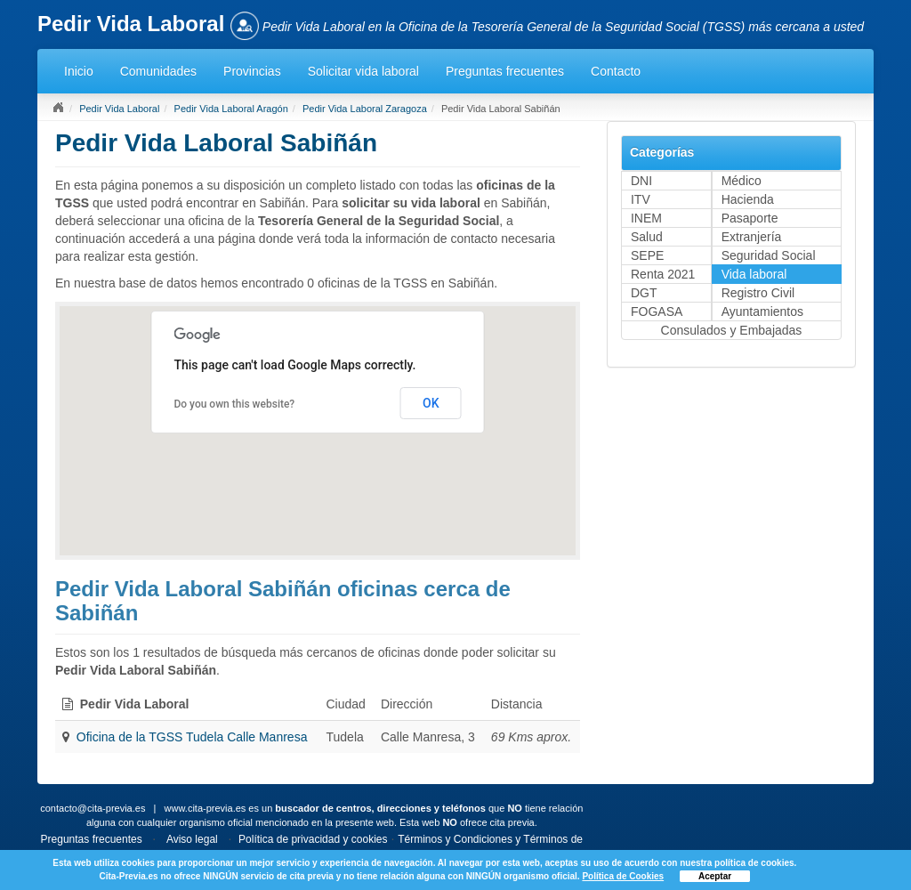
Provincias (252, 71)
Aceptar (714, 876)
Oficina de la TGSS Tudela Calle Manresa (192, 737)
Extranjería (752, 237)
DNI (641, 181)
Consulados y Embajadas (731, 330)
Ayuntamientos (762, 311)
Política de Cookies (623, 876)
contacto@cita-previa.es (92, 808)
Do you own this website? (233, 404)
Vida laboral (754, 274)
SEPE (647, 255)
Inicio (78, 71)
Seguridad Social (769, 255)
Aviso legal (192, 839)
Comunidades (158, 71)
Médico (742, 181)
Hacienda (748, 199)
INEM (646, 218)
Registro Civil (758, 293)
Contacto (616, 71)
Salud (647, 237)
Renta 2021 (663, 274)
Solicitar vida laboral (363, 71)
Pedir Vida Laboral (119, 108)
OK (431, 403)
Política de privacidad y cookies (312, 839)
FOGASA (656, 311)
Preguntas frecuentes (505, 71)
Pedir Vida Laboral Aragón (231, 108)
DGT (644, 293)
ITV (640, 199)
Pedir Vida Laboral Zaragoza (364, 108)
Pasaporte (750, 218)
